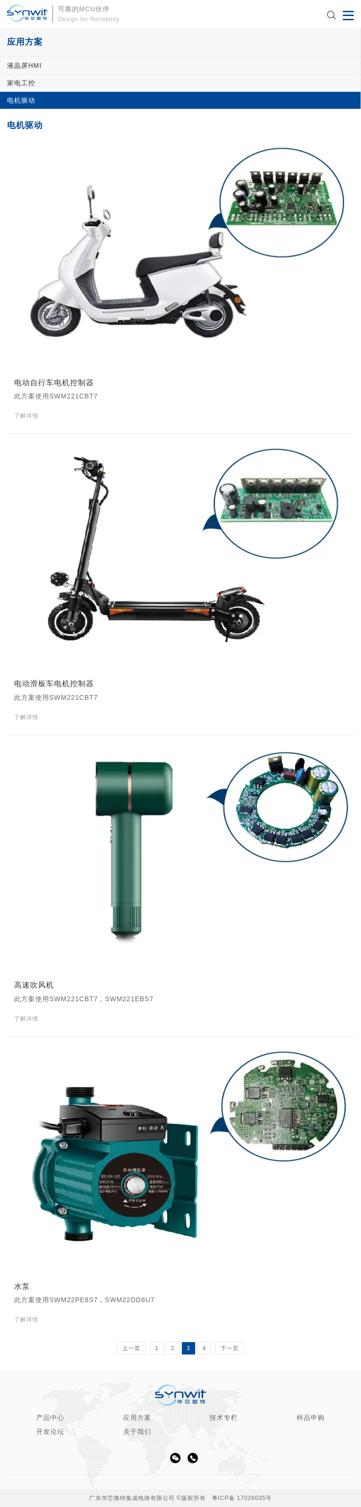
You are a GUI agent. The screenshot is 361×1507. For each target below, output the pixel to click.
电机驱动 (21, 100)
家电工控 (21, 83)
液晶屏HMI (24, 65)
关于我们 (137, 1431)
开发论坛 (50, 1431)
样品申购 (311, 1417)
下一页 (229, 1348)
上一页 (131, 1348)
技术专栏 (224, 1417)
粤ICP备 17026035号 (242, 1498)
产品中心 (50, 1417)
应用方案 (137, 1417)
